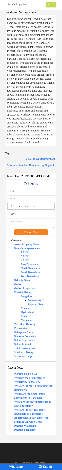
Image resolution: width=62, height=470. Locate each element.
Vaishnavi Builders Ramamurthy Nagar (31, 165)
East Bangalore (29, 264)
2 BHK (25, 252)
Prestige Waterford (25, 425)
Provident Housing (24, 324)
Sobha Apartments (24, 340)
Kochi (24, 316)
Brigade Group (22, 280)
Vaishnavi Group (23, 352)
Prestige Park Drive (25, 429)
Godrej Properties (24, 288)
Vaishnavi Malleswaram (40, 158)
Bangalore (26, 296)
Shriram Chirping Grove (28, 421)
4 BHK (25, 260)
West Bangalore (30, 276)
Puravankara (21, 328)
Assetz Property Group (27, 244)
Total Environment (25, 348)
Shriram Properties (25, 336)
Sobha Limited (22, 344)
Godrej (18, 284)
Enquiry (46, 466)
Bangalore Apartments (27, 248)
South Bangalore (30, 272)
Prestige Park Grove (25, 373)
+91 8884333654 (36, 176)
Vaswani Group (23, 356)
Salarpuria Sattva (24, 332)
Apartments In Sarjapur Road (31, 417)
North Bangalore (30, 268)
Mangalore (27, 320)
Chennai (25, 308)
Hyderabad (27, 312)
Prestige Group (22, 292)
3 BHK (25, 256)
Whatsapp (15, 466)
